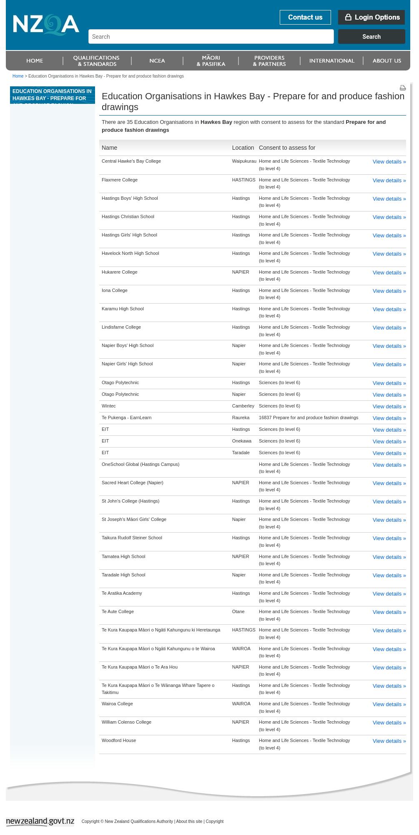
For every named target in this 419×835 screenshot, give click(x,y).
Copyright (215, 821)
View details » (389, 161)
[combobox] (251, 42)
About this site (189, 821)
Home (18, 76)
